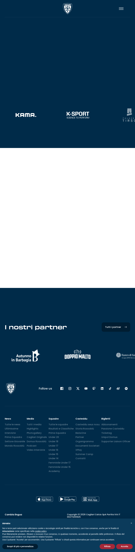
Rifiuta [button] (107, 546)
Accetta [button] (124, 546)
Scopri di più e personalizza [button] (20, 546)
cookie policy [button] (40, 531)
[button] (131, 523)
